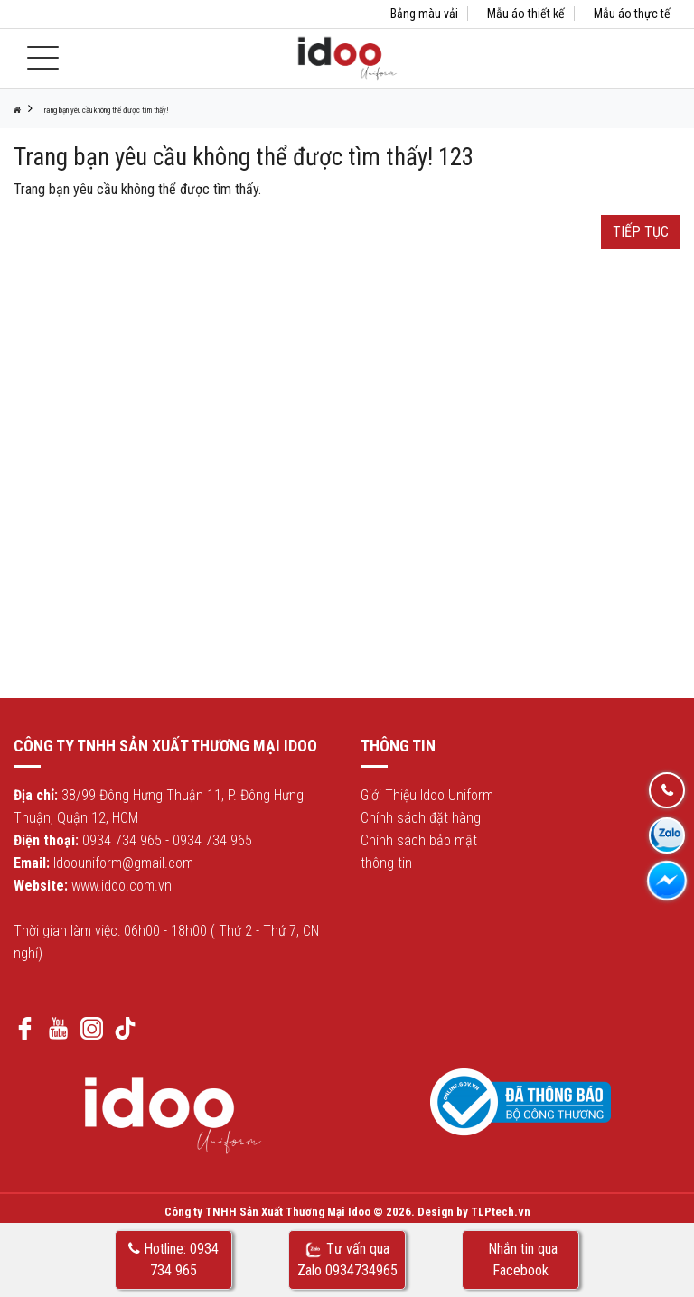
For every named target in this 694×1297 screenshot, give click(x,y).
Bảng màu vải (424, 13)
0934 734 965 (122, 840)
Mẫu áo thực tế (632, 13)
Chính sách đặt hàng (421, 817)
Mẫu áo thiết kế (526, 13)
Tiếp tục (641, 231)
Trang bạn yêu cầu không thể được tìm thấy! (104, 110)
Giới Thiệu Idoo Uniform (427, 795)
